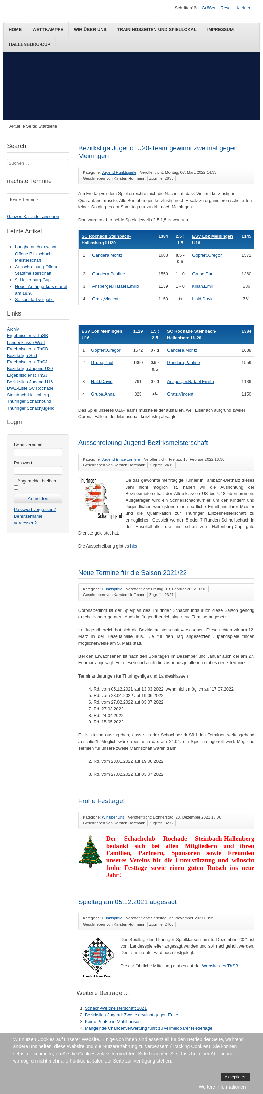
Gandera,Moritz (107, 255)
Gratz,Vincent (105, 298)
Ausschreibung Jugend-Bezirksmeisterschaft (143, 442)
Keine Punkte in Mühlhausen (113, 1021)
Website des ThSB (220, 965)
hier (133, 546)
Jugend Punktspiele (119, 172)
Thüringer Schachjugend (30, 408)
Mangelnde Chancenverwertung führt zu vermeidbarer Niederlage (148, 1028)
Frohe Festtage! (101, 801)
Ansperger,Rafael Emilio (115, 286)
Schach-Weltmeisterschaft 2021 (116, 1008)
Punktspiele (112, 589)
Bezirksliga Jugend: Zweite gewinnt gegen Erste (131, 1014)
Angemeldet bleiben (36, 481)
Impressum (220, 29)
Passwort (23, 462)
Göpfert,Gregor (207, 255)
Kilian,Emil (202, 286)
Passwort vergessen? (35, 509)
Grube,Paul (203, 273)
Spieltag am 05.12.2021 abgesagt (127, 901)
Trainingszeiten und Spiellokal (157, 29)
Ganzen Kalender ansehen (33, 216)
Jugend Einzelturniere (121, 459)
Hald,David (203, 298)
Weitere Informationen (222, 1087)
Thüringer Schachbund (29, 401)
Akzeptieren (235, 1076)
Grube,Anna (103, 394)
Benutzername (28, 444)
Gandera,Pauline (108, 273)
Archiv (13, 329)
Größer (209, 7)
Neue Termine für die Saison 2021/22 (132, 572)
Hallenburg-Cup (29, 44)
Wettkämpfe (47, 29)
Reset (226, 7)
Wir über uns (90, 29)
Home (15, 29)
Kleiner (243, 7)
